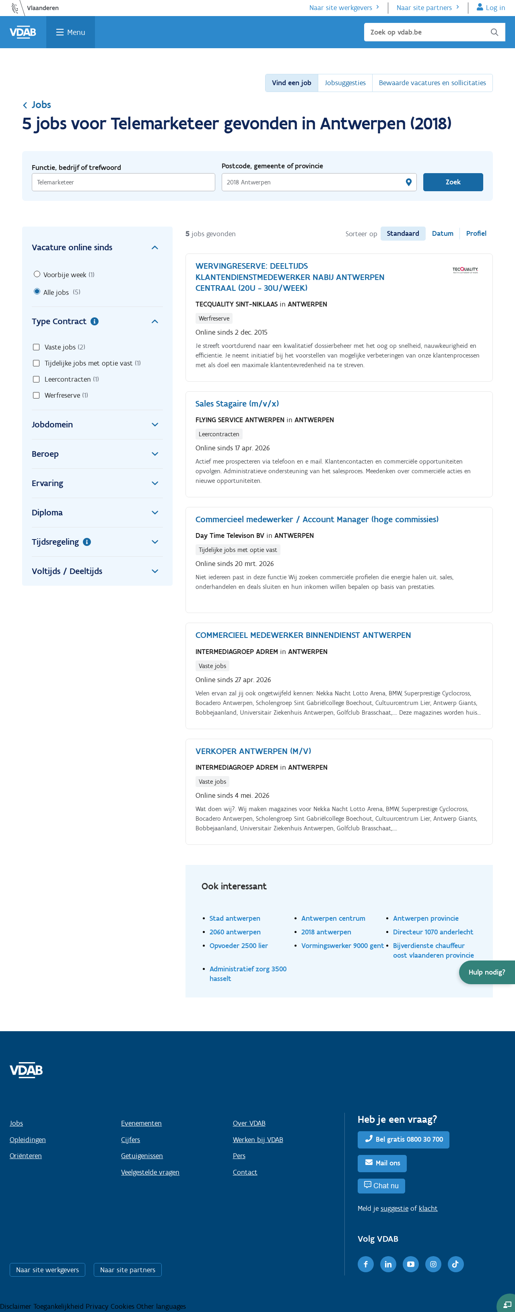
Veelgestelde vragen (150, 1172)
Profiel (476, 233)
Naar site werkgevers (340, 7)
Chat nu (386, 1185)
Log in (495, 7)
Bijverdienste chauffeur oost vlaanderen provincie (433, 950)
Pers (239, 1155)
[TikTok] (456, 1264)
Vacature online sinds (97, 247)
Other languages (161, 1306)
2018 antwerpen (326, 932)
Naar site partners (424, 7)
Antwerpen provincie (426, 918)
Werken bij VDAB (258, 1139)
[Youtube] (411, 1264)
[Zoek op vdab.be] (434, 32)
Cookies (123, 1306)
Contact (245, 1172)
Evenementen (141, 1123)
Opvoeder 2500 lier (239, 945)
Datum (442, 233)
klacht (428, 1208)
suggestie (394, 1208)
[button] (487, 972)
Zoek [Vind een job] (453, 182)
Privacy (98, 1306)
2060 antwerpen (235, 932)
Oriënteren (26, 1155)
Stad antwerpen (235, 918)
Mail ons (388, 1163)
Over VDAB (249, 1123)
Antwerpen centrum (333, 918)
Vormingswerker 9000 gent (342, 945)
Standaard (403, 233)
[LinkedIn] (388, 1264)
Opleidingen (28, 1139)
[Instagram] (433, 1264)
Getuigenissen (142, 1155)
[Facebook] (366, 1264)
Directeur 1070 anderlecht (433, 932)
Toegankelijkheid (59, 1306)
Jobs (36, 104)
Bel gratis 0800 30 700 (409, 1139)
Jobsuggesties (345, 82)
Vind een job (291, 82)
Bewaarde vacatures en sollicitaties (432, 82)
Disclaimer (16, 1306)
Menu (76, 32)
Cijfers (130, 1139)
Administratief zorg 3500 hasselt (248, 974)
